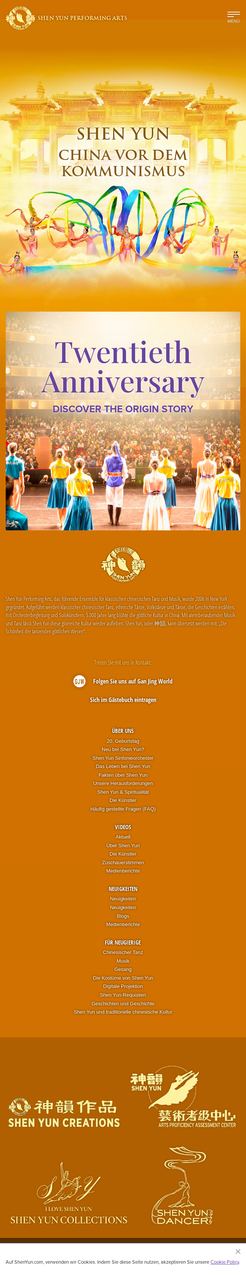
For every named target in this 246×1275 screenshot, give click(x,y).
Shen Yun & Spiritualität (123, 792)
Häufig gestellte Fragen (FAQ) (123, 809)
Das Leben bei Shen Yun (123, 766)
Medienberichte (123, 871)
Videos (123, 827)
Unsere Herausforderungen (123, 783)
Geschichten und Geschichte (123, 1003)
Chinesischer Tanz (123, 952)
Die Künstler (123, 800)
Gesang (123, 969)
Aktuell (122, 837)
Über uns (123, 730)
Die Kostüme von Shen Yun (123, 978)
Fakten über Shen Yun (122, 775)
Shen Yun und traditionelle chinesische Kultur (123, 1012)
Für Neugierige (123, 942)
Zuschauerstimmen (123, 862)
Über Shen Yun (123, 845)
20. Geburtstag (123, 741)
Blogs (123, 916)
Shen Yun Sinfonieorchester (123, 758)
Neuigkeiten (123, 888)
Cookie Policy (224, 1261)
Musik (123, 961)
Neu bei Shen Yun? (123, 749)
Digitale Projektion (123, 986)
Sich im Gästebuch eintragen (123, 700)
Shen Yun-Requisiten (123, 995)
